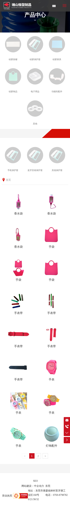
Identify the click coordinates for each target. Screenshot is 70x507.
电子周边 (35, 91)
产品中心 (35, 15)
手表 (51, 379)
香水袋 (18, 213)
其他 (35, 123)
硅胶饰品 (13, 91)
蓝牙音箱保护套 (35, 170)
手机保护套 (13, 170)
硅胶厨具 (57, 59)
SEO (35, 481)
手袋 (51, 246)
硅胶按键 (13, 59)
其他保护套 (57, 170)
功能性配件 (57, 91)
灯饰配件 (51, 445)
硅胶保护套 (35, 59)
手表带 (18, 313)
